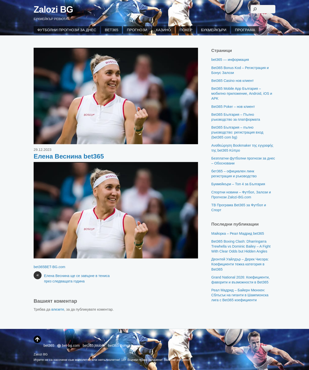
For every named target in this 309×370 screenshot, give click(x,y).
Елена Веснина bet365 (69, 156)
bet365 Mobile (94, 345)
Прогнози (137, 30)
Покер (186, 30)
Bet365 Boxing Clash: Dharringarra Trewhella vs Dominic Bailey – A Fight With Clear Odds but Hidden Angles (240, 246)
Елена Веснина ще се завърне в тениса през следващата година (72, 278)
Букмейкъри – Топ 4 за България (238, 184)
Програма (245, 30)
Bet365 (111, 30)
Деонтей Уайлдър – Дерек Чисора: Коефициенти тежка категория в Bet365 (240, 264)
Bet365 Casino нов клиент (232, 81)
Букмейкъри (213, 30)
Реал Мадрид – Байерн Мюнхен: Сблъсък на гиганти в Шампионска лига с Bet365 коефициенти (239, 295)
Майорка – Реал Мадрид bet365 (237, 233)
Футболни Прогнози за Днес (66, 30)
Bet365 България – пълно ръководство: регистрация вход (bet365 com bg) (237, 132)
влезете (57, 309)
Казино (163, 30)
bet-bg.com (68, 345)
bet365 (39, 267)
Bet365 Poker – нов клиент (233, 107)
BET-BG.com (54, 267)
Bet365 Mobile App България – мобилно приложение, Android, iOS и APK (241, 93)
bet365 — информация (230, 60)
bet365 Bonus (119, 345)
